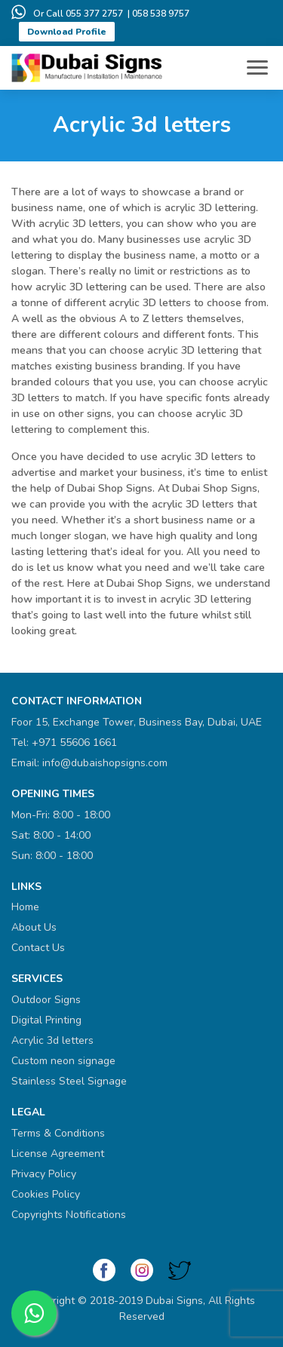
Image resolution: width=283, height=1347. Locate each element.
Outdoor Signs (46, 1000)
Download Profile (66, 32)
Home (25, 907)
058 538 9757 (160, 14)
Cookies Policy (45, 1194)
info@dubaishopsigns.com (105, 763)
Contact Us (38, 947)
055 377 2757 (94, 14)
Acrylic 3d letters (52, 1040)
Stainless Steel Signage (69, 1081)
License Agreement (57, 1153)
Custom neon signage (63, 1061)
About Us (34, 927)
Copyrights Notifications (68, 1214)
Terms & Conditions (58, 1133)
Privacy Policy (43, 1174)
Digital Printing (46, 1020)
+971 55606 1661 (74, 742)
